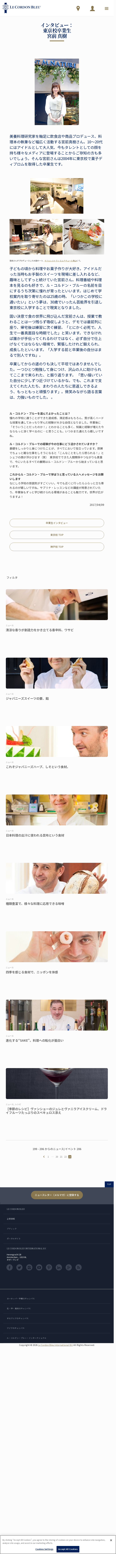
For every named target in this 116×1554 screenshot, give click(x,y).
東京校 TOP (56, 535)
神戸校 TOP (56, 547)
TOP (109, 1184)
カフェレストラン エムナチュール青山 (60, 260)
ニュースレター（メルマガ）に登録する (57, 1195)
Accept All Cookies (67, 1549)
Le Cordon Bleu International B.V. (55, 1345)
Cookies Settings (44, 1549)
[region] (58, 1544)
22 (65, 1156)
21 (61, 1156)
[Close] (111, 1540)
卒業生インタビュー (57, 523)
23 (70, 1156)
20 (57, 1156)
